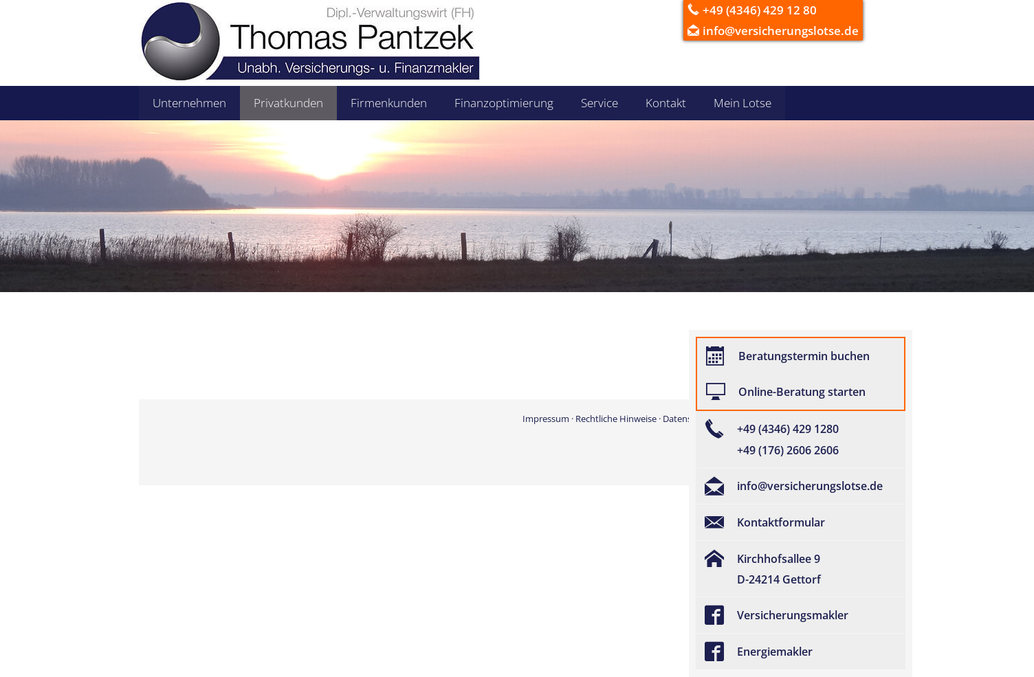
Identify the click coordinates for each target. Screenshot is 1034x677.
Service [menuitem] (599, 103)
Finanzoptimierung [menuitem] (503, 103)
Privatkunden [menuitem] (288, 103)
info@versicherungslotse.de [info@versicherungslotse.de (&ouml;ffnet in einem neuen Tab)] (781, 30)
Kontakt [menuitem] (666, 103)
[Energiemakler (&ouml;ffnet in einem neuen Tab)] (800, 651)
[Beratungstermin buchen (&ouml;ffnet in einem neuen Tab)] (800, 356)
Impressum (545, 418)
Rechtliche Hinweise (616, 418)
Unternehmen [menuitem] (189, 103)
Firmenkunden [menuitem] (389, 103)
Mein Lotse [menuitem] (742, 103)
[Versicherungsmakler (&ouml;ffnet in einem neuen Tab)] (800, 615)
